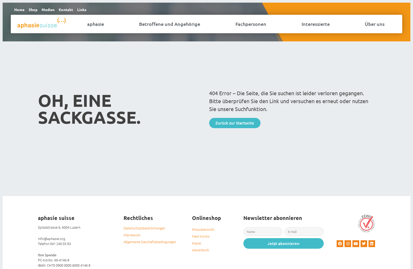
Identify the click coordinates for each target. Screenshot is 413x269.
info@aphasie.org (51, 239)
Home (20, 10)
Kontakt (70, 10)
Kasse (196, 244)
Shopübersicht (203, 230)
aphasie (95, 25)
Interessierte (316, 25)
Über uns (375, 25)
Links (88, 10)
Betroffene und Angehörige (169, 25)
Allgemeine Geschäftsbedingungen (150, 243)
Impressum (132, 236)
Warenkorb (200, 251)
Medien (51, 10)
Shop (35, 10)
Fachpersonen (250, 25)
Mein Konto (201, 237)
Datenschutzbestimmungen (144, 229)
